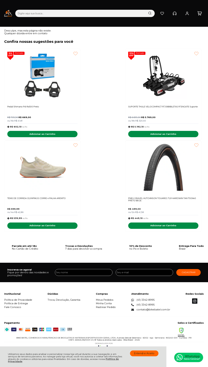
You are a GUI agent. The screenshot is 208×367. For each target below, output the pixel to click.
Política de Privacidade (18, 301)
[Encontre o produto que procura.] (118, 5)
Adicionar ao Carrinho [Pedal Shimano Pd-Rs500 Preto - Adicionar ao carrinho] (28, 135)
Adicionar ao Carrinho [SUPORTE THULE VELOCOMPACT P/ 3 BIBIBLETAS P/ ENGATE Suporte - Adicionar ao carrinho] (102, 135)
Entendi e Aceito (144, 353)
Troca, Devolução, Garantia (64, 301)
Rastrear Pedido (106, 309)
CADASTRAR (188, 274)
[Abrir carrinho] (199, 5)
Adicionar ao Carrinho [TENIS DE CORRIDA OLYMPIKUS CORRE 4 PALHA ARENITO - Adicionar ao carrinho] (177, 135)
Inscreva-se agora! (19, 271)
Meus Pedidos (104, 301)
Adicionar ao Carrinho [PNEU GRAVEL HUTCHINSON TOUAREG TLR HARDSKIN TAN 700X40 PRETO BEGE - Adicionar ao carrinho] (28, 227)
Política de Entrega (16, 305)
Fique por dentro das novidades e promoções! (28, 276)
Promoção (20, 53)
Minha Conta (104, 305)
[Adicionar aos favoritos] (47, 53)
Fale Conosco (12, 309)
